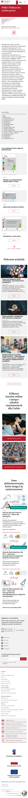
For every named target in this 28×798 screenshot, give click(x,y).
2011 (8, 21)
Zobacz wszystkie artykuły (14, 384)
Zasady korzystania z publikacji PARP (12, 28)
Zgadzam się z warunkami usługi (9, 662)
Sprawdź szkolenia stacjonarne (14, 467)
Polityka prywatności (11, 735)
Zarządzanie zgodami (11, 736)
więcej (2, 23)
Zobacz (14, 185)
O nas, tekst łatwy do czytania (14, 731)
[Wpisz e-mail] (10, 658)
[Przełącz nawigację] (25, 2)
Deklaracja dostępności (12, 728)
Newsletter (5, 663)
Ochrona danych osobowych (14, 740)
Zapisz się (23, 658)
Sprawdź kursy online (14, 438)
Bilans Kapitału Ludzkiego (9, 18)
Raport (10, 19)
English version (10, 720)
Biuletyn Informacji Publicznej (14, 724)
